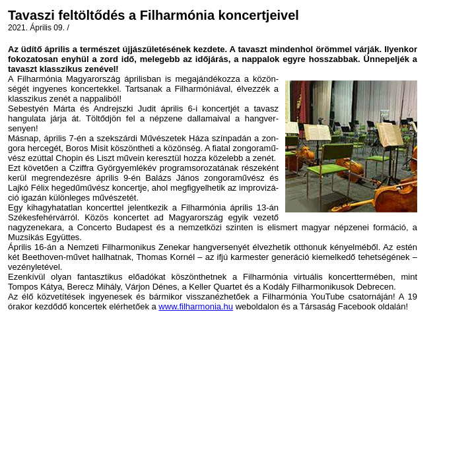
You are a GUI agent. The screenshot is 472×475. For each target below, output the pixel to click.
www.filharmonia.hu (195, 306)
